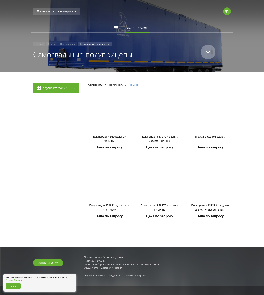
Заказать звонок (48, 262)
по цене (133, 84)
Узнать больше (14, 280)
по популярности (114, 84)
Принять (13, 286)
